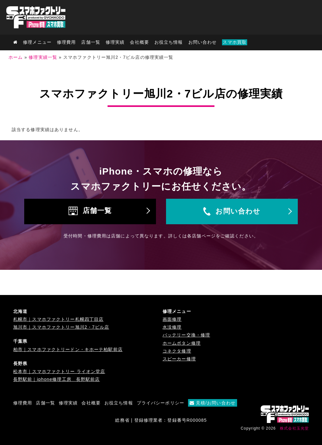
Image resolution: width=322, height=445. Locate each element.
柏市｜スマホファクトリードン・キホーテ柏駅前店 (68, 349)
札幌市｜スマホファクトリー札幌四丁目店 (58, 319)
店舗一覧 (97, 210)
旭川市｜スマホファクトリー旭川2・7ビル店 (61, 327)
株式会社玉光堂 (294, 428)
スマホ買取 (235, 42)
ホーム (15, 57)
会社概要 (139, 42)
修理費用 (66, 42)
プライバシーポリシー (160, 402)
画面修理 (172, 319)
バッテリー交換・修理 (186, 334)
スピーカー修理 (179, 358)
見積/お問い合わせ (213, 402)
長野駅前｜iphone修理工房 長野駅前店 (56, 379)
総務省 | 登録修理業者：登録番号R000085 (161, 420)
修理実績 (115, 42)
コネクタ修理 (177, 350)
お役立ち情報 (168, 42)
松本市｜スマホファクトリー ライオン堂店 (59, 371)
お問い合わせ (202, 42)
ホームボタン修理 (182, 343)
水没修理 (172, 327)
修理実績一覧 (43, 57)
